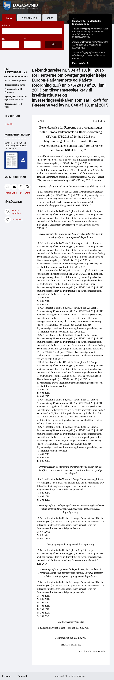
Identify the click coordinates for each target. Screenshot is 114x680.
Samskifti (22, 675)
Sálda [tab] (50, 18)
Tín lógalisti (13, 219)
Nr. (3, 38)
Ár (25, 38)
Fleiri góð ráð (79, 63)
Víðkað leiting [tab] (29, 18)
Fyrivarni (6, 675)
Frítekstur (6, 25)
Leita (53, 44)
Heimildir (9, 124)
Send (14, 189)
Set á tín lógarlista (12, 212)
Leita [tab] (9, 18)
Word (27, 189)
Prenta (7, 189)
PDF (21, 189)
